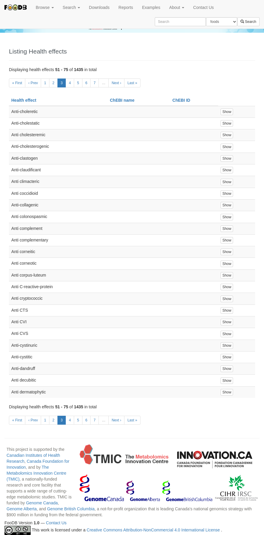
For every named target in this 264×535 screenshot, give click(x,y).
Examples (151, 7)
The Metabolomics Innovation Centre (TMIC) (36, 473)
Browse (45, 7)
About (176, 7)
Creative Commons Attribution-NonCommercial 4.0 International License (154, 530)
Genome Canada (42, 503)
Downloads (99, 7)
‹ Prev (33, 83)
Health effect (23, 100)
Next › (116, 83)
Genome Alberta (22, 508)
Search (71, 7)
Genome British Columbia (71, 508)
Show (226, 112)
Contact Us (203, 7)
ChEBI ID (181, 100)
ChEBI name (122, 100)
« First (17, 83)
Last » (132, 83)
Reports (125, 7)
